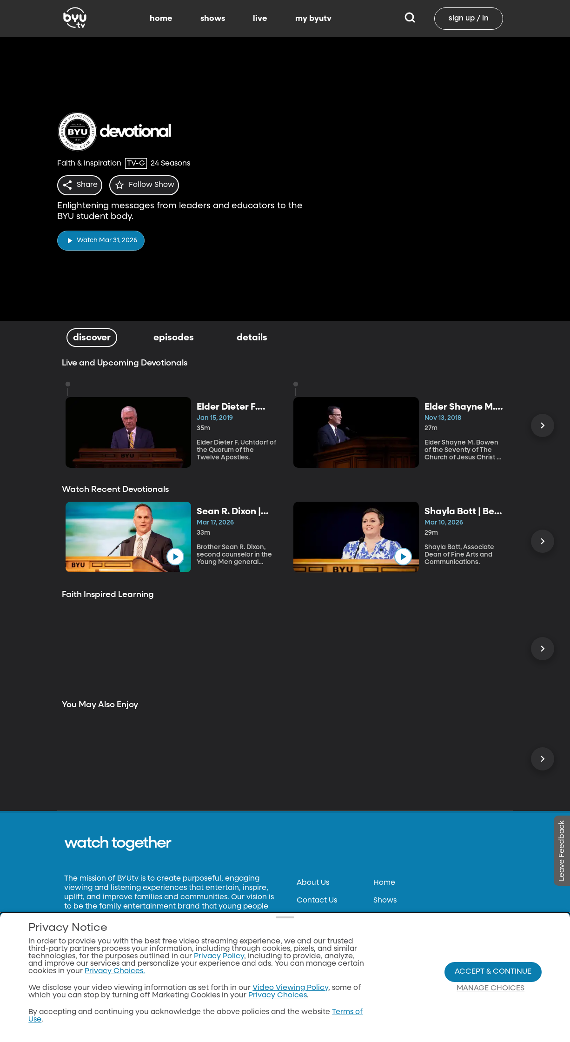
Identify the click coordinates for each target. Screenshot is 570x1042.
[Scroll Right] (542, 425)
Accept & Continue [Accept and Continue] (493, 972)
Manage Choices (490, 988)
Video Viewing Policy (290, 988)
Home (384, 883)
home (161, 18)
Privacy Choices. (115, 971)
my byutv (313, 18)
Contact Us (317, 900)
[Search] (410, 18)
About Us (313, 883)
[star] (149, 185)
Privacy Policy (219, 956)
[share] (81, 185)
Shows (385, 900)
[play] (101, 238)
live (260, 18)
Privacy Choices (277, 995)
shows (212, 18)
